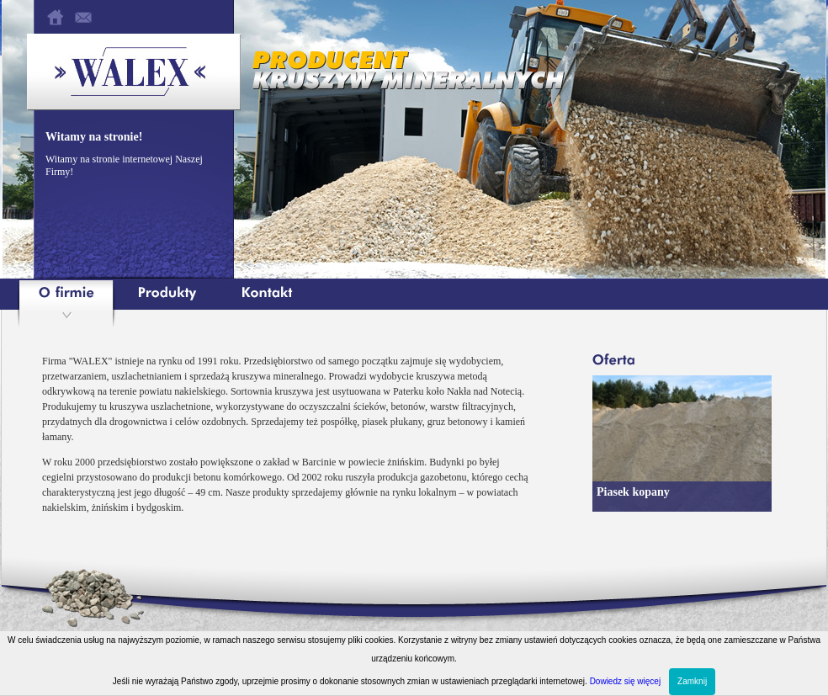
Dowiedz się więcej (625, 681)
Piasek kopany (633, 492)
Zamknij (692, 681)
